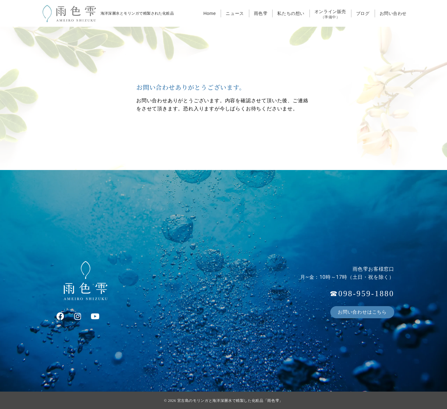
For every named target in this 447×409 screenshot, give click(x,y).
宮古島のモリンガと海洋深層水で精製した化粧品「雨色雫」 (230, 401)
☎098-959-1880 (362, 293)
